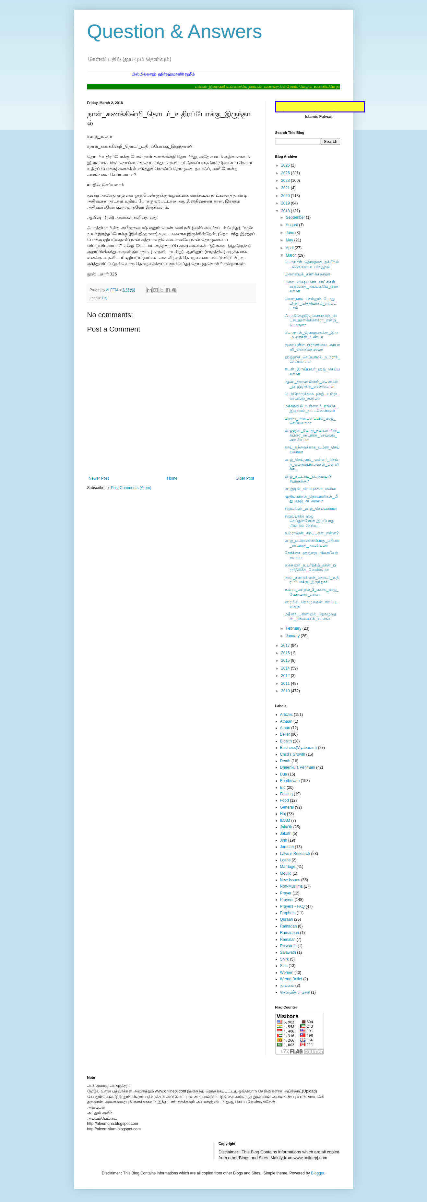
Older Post (245, 478)
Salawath (288, 952)
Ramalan (288, 939)
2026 (286, 165)
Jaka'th (286, 827)
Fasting (286, 794)
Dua (283, 774)
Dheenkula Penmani (297, 767)
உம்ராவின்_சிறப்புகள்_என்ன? (311, 533)
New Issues (290, 880)
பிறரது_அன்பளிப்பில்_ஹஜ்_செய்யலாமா (310, 420)
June (290, 232)
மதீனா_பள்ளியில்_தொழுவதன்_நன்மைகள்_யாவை (310, 616)
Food (284, 800)
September (296, 217)
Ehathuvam (290, 780)
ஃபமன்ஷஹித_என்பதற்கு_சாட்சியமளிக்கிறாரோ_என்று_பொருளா (311, 320)
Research (288, 946)
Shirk (284, 959)
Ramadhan (289, 932)
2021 (286, 188)
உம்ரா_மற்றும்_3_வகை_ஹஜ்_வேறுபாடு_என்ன (311, 591)
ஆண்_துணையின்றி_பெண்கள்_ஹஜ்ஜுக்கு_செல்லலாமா (311, 383)
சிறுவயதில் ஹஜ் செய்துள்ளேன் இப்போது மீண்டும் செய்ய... (309, 521)
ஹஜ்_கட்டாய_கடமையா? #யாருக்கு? (308, 478)
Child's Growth (292, 754)
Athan (285, 728)
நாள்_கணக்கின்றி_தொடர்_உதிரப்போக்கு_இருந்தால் (312, 579)
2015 (286, 660)
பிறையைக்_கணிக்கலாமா (307, 274)
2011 (286, 683)
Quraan (286, 919)
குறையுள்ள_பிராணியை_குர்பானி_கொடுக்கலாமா (312, 347)
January (293, 636)
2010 (286, 691)
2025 (286, 173)
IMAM (285, 820)
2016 (286, 653)
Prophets (288, 913)
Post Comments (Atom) (131, 487)
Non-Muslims (291, 886)
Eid (283, 787)
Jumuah (287, 847)
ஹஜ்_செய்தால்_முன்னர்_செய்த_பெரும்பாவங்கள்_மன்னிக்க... (312, 464)
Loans (285, 860)
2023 (286, 180)
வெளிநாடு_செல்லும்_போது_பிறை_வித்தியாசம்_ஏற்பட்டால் (311, 303)
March (292, 255)
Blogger (317, 1173)
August (292, 225)
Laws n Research (295, 853)
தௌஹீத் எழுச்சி (295, 992)
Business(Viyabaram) (298, 747)
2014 (286, 668)
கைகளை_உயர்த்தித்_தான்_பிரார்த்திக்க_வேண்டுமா (310, 567)
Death (285, 761)
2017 (286, 645)
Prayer (285, 893)
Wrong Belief (291, 979)
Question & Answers (174, 31)
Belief (285, 734)
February (294, 628)
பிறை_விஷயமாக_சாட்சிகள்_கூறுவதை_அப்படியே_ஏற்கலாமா (311, 287)
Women (286, 972)
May (290, 240)
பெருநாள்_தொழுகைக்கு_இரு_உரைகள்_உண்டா (311, 334)
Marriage (287, 866)
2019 (286, 203)
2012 (286, 675)
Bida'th (286, 741)
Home (172, 478)
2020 (286, 195)
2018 (286, 211)
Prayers (286, 899)
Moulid (285, 873)
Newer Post (99, 478)
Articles (286, 714)
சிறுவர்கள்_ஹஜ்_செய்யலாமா (311, 508)
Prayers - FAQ (292, 906)
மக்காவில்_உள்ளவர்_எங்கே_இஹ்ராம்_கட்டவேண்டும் (311, 408)
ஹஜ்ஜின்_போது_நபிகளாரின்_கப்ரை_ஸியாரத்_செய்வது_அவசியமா (312, 435)
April (290, 248)
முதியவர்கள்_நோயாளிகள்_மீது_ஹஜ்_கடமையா (311, 498)
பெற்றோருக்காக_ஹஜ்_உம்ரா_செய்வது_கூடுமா (312, 396)
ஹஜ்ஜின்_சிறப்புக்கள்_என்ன (310, 488)
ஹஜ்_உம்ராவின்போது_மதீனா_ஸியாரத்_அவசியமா (312, 542)
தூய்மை (287, 985)
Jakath (285, 833)
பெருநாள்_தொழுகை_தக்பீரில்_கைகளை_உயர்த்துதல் (311, 264)
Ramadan (288, 926)
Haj (104, 298)
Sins (284, 965)
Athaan (286, 721)
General (287, 807)
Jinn (283, 840)
